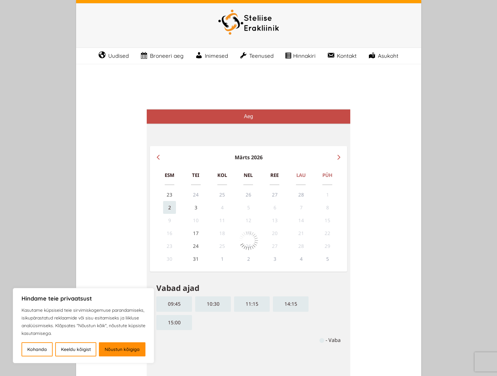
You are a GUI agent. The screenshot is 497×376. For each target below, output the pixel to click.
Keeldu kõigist (76, 349)
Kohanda (37, 349)
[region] (83, 325)
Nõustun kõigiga (122, 349)
